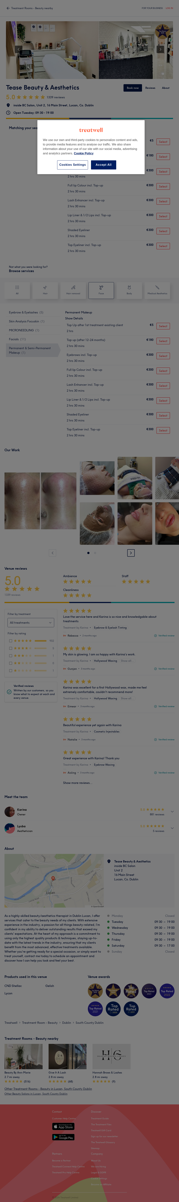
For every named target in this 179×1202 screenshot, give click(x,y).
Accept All (104, 164)
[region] (91, 147)
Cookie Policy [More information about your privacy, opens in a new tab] (84, 153)
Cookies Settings (72, 164)
